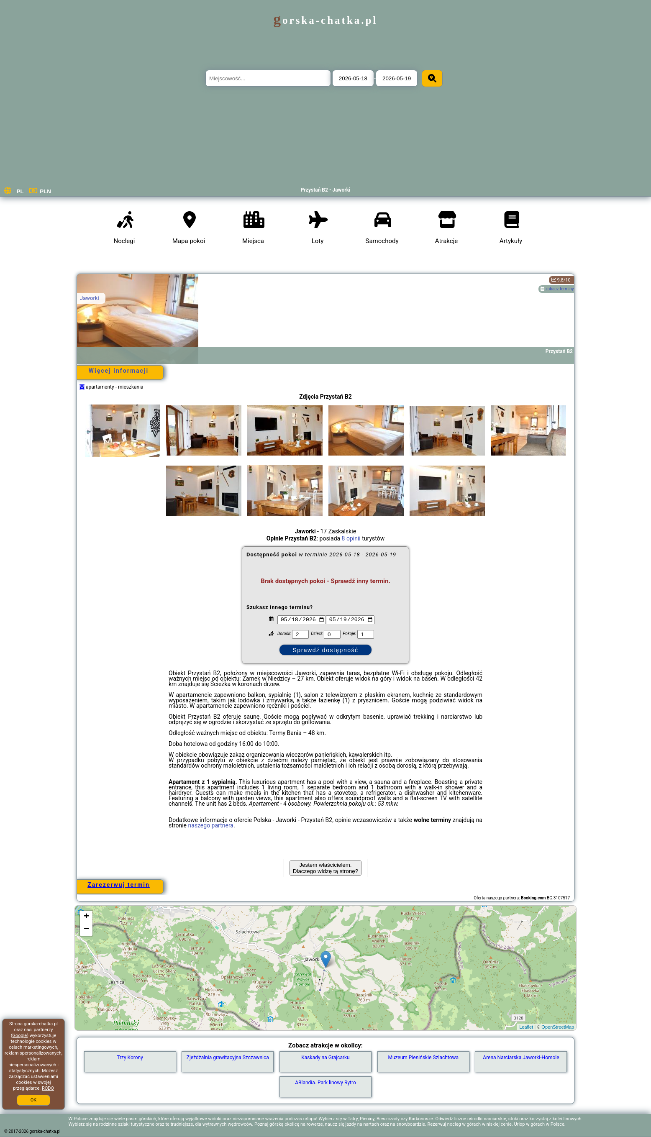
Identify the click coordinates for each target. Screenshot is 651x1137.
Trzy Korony (130, 1057)
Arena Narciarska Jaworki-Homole (521, 1057)
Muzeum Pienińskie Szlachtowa (423, 1057)
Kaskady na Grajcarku (325, 1057)
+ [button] (86, 917)
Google (19, 1035)
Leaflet (526, 1026)
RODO (48, 1088)
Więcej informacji (119, 370)
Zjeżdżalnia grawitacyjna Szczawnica (228, 1057)
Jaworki (89, 298)
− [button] (86, 929)
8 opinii (351, 538)
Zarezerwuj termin (118, 884)
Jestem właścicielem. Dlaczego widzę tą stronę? (325, 868)
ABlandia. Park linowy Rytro (325, 1083)
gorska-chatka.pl (326, 20)
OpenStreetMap (557, 1026)
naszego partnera (210, 825)
